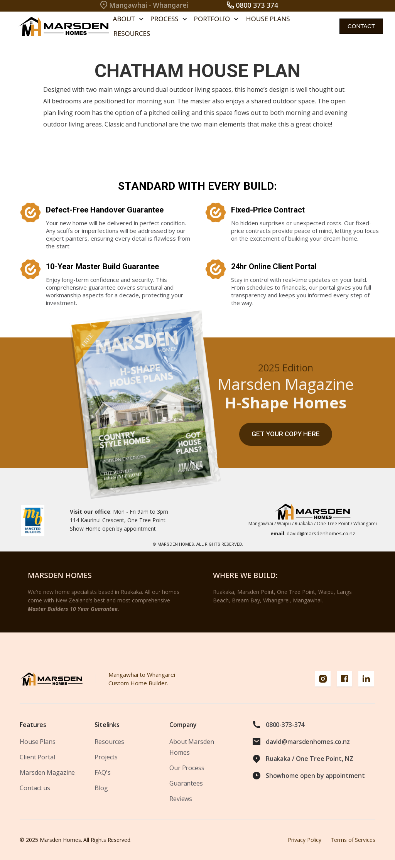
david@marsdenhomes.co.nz (312, 533)
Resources (131, 33)
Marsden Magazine (47, 772)
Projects (106, 757)
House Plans (268, 18)
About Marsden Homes (191, 747)
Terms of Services (353, 839)
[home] (62, 26)
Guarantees (186, 783)
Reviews (180, 798)
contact (361, 26)
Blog (101, 788)
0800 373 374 (257, 5)
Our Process (186, 768)
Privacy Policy (304, 839)
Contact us (35, 788)
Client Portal (37, 757)
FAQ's (102, 772)
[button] (128, 19)
